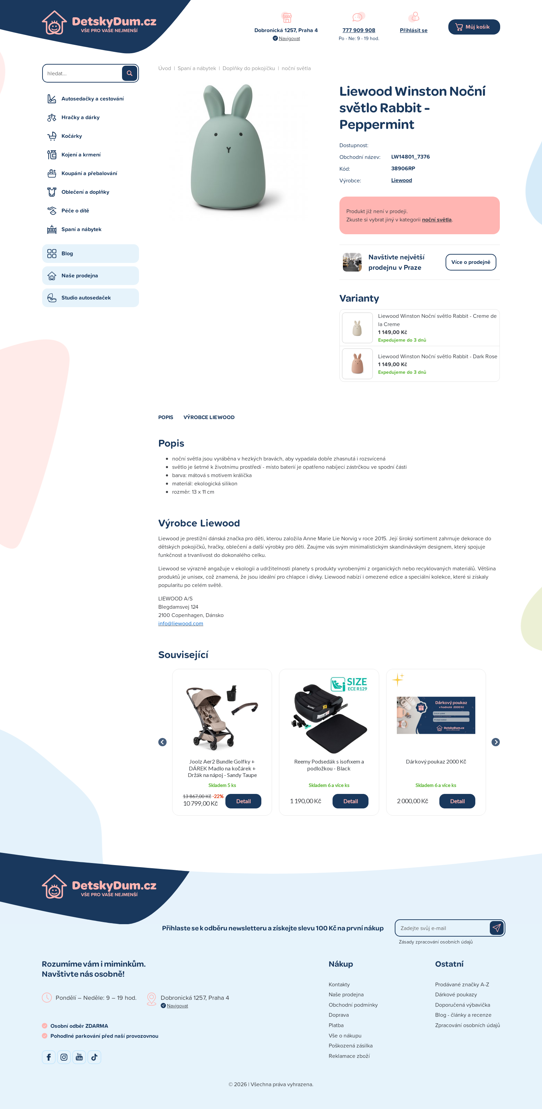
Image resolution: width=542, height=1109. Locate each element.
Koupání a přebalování (89, 173)
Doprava (339, 1014)
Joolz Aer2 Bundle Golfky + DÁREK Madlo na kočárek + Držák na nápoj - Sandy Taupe (222, 768)
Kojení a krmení (81, 155)
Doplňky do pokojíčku (249, 68)
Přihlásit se (414, 30)
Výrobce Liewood (209, 417)
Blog (67, 253)
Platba (336, 1025)
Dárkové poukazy (456, 994)
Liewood (401, 180)
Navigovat (289, 38)
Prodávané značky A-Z (462, 984)
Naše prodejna (80, 275)
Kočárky (72, 136)
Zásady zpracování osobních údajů (436, 941)
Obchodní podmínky (353, 1004)
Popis (165, 417)
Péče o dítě (75, 211)
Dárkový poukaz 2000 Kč (436, 761)
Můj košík (478, 27)
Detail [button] (243, 801)
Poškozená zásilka (351, 1045)
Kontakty (339, 984)
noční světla (296, 68)
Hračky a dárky (81, 117)
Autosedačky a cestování (93, 99)
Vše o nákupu (345, 1035)
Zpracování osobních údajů (467, 1025)
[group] (222, 742)
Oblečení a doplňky (85, 192)
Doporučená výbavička (462, 1004)
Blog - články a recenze (463, 1014)
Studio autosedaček (86, 298)
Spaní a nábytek (82, 229)
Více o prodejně (470, 262)
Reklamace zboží (349, 1056)
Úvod (164, 68)
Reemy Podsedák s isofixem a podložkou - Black (329, 764)
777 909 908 (359, 30)
